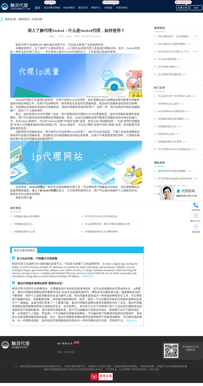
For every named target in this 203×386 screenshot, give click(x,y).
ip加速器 (98, 369)
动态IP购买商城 (52, 6)
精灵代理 (21, 44)
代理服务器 (111, 369)
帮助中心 (96, 7)
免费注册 (182, 7)
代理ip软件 (73, 369)
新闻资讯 (24, 19)
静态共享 (83, 7)
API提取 (108, 6)
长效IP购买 (69, 7)
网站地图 (154, 369)
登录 (196, 8)
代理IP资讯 (121, 7)
